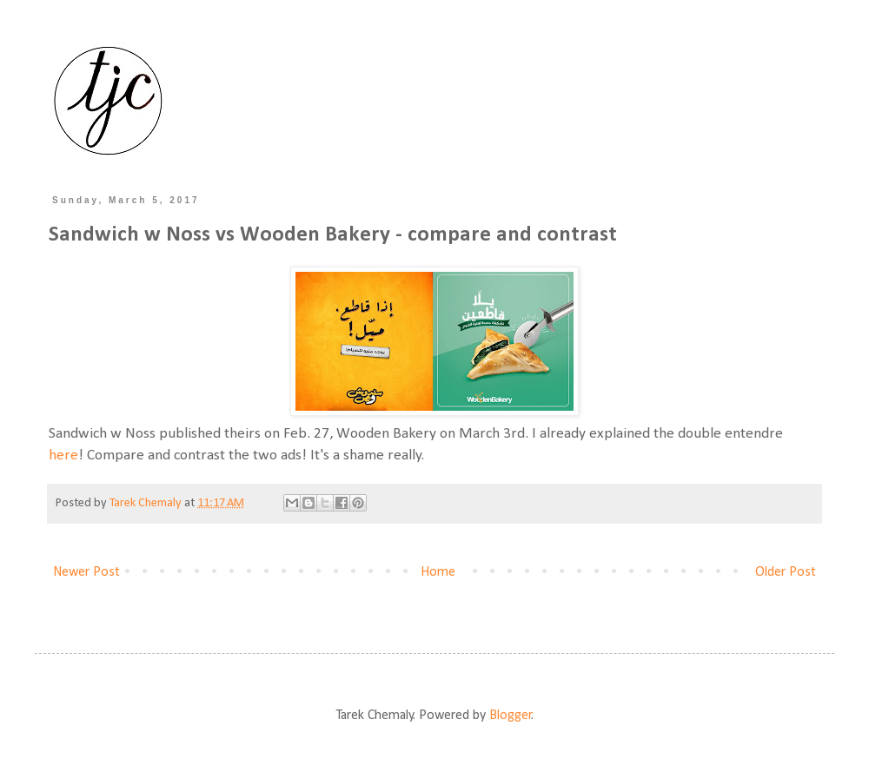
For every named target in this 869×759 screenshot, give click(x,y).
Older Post (785, 572)
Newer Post (86, 572)
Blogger (510, 716)
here (63, 455)
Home (438, 572)
